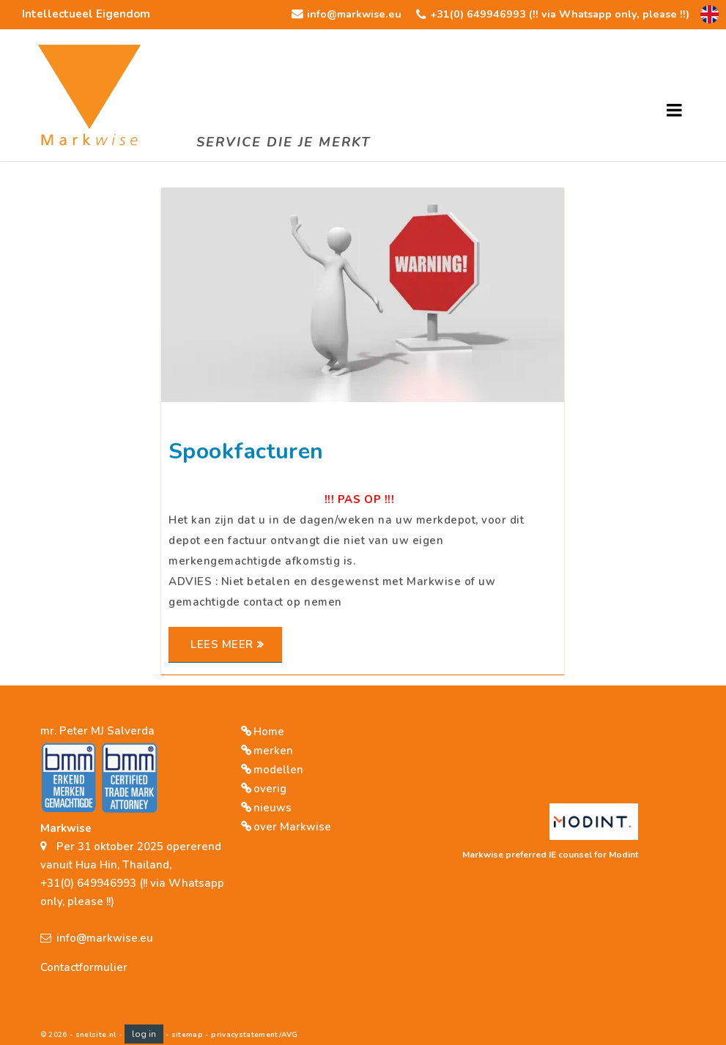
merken (273, 750)
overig (269, 788)
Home (268, 731)
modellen (278, 769)
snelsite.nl (95, 1035)
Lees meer (221, 644)
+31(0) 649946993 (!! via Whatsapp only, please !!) (559, 14)
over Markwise (292, 826)
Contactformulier (83, 967)
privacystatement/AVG (254, 1035)
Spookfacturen (246, 452)
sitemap (187, 1035)
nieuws (272, 807)
